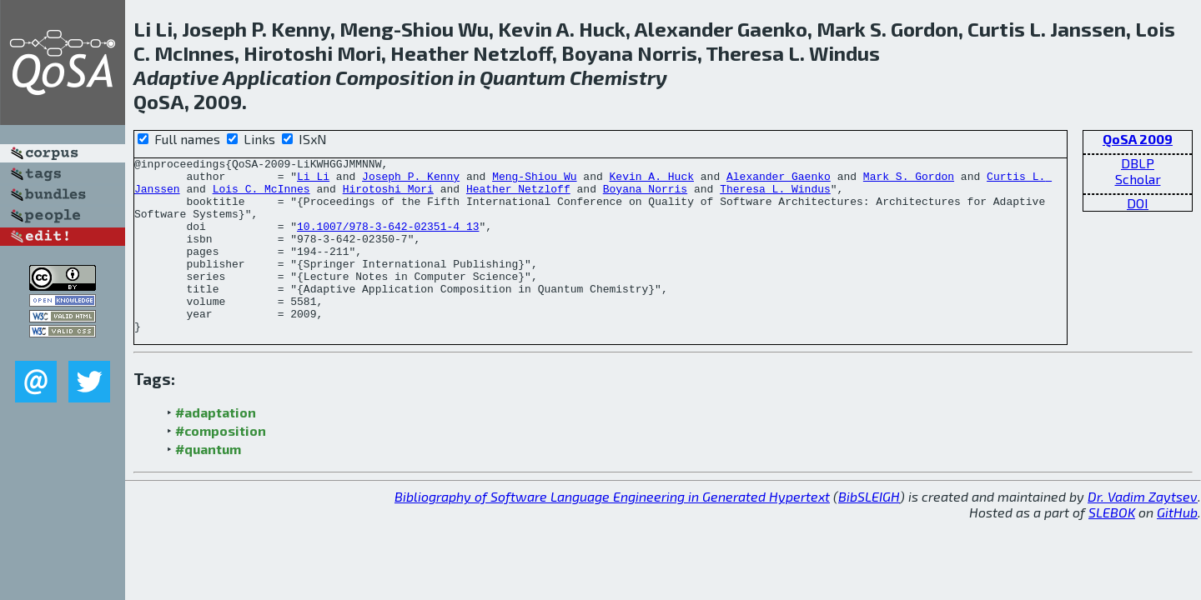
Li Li (313, 180)
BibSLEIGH (869, 531)
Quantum (522, 77)
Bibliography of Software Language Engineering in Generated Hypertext (612, 531)
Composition (394, 77)
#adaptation (215, 447)
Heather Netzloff (518, 195)
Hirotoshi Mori (388, 195)
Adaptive (176, 77)
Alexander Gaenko (778, 180)
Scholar (1138, 179)
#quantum (208, 484)
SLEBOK (1111, 547)
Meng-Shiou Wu (534, 180)
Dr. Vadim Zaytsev (1143, 531)
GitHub (1177, 547)
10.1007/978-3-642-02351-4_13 (388, 240)
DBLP (1137, 163)
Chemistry (618, 77)
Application (277, 77)
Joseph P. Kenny (411, 180)
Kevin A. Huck (652, 180)
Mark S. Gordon (908, 180)
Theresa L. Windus (775, 195)
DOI (1137, 203)
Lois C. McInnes (261, 195)
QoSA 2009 (1138, 139)
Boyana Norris (645, 195)
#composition (220, 465)
